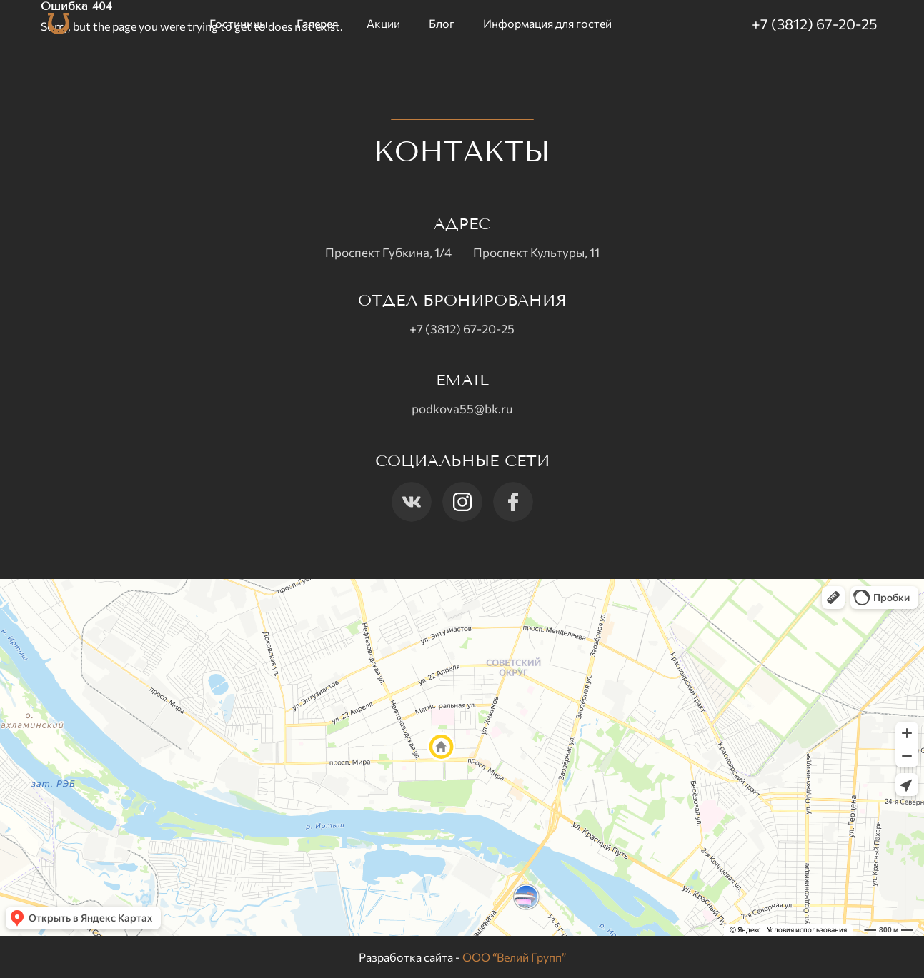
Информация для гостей (547, 23)
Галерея (317, 23)
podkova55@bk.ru (462, 408)
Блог (441, 23)
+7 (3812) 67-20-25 (814, 23)
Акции (383, 23)
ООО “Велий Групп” (514, 957)
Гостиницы (238, 23)
